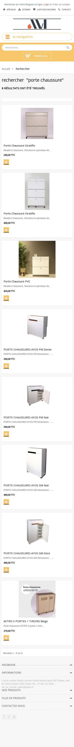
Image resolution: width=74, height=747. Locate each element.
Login (46, 4)
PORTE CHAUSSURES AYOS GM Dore (26, 553)
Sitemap (26, 9)
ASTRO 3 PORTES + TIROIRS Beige (25, 621)
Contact (66, 9)
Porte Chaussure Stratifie (19, 145)
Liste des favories (46, 9)
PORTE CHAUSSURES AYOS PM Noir (25, 417)
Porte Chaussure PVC (16, 281)
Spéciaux (11, 9)
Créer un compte (61, 4)
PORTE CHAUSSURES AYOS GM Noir (26, 485)
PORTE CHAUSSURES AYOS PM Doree (27, 349)
